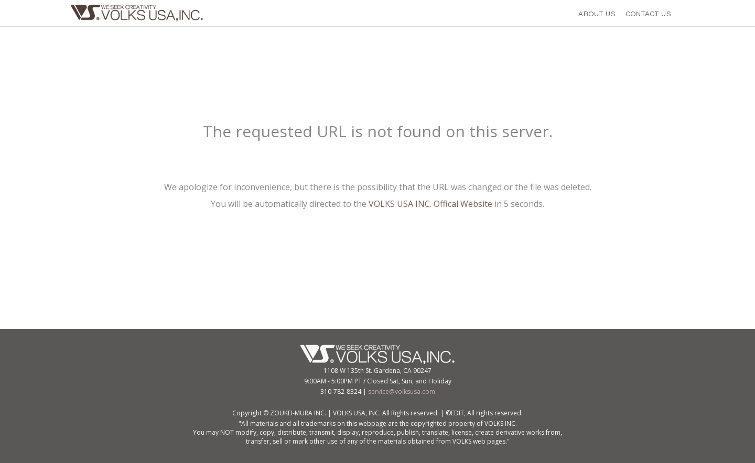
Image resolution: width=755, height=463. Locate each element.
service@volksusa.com (401, 391)
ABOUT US (597, 14)
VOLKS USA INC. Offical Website (430, 204)
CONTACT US (648, 14)
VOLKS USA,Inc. (140, 13)
